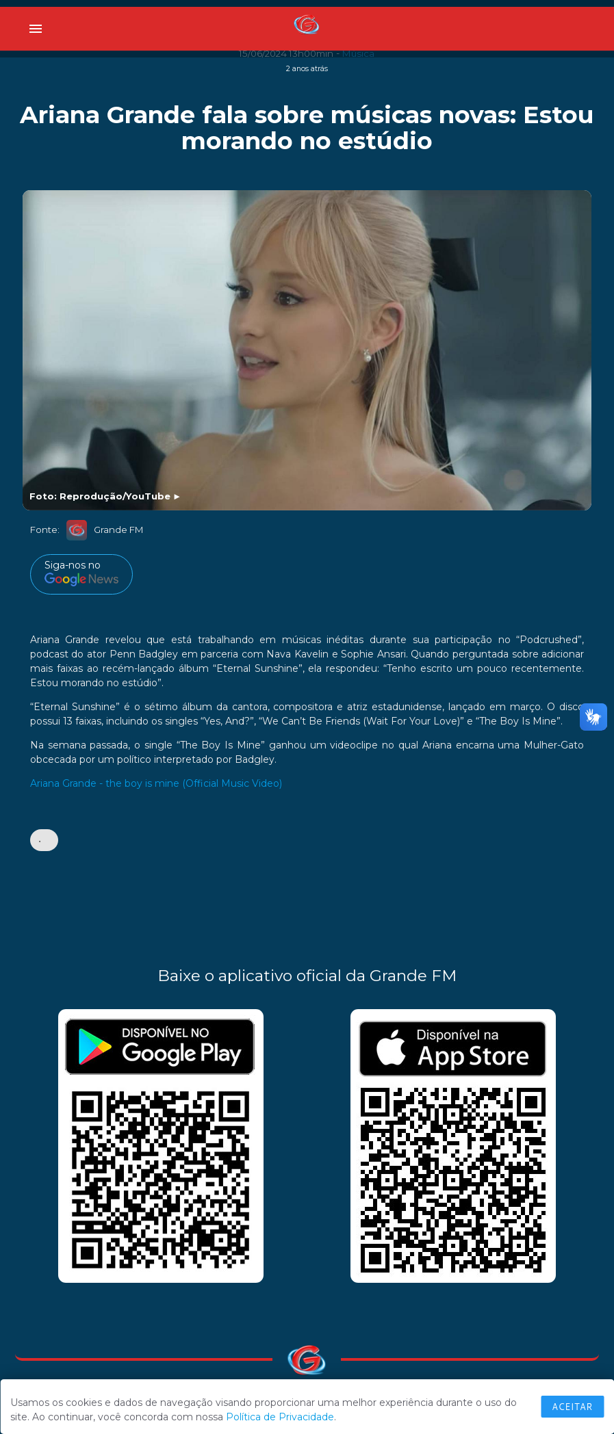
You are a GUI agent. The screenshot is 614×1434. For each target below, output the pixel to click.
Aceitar (572, 1406)
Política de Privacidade (280, 1417)
